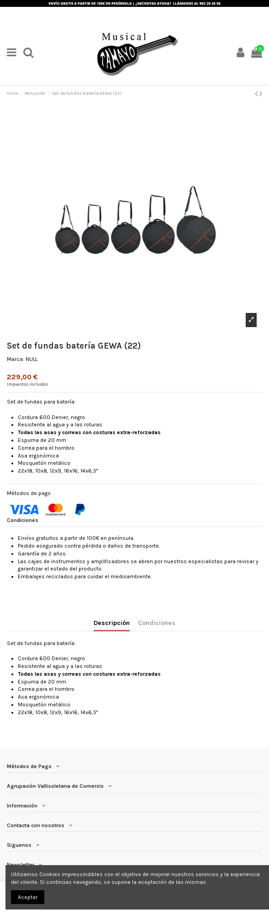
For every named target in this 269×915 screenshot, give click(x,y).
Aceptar (27, 897)
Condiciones (156, 622)
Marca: (15, 359)
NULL (31, 359)
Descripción (112, 622)
